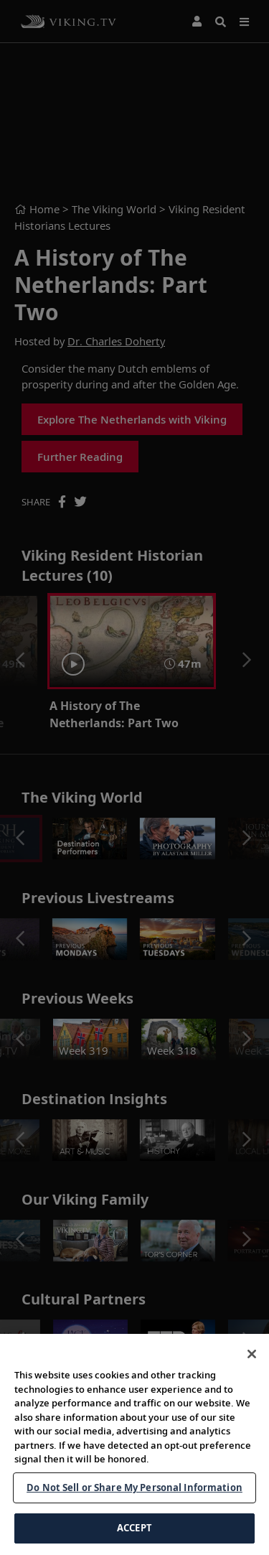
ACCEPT (134, 1527)
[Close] (252, 1354)
